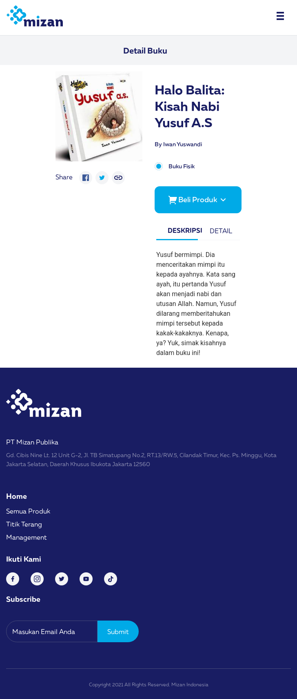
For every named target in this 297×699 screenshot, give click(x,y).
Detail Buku (145, 50)
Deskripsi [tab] (183, 230)
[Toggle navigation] (280, 16)
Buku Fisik (181, 166)
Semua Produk (28, 511)
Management (26, 537)
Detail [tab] (221, 231)
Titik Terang (24, 524)
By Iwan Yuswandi (178, 144)
